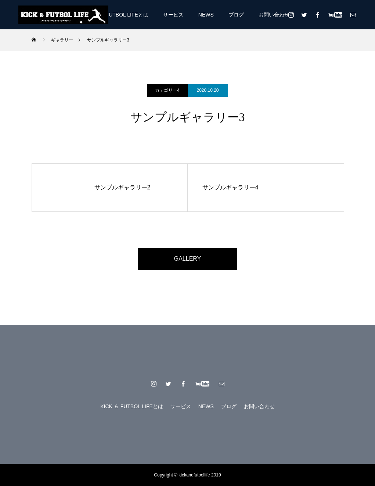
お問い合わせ (274, 15)
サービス (173, 15)
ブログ (236, 15)
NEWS (206, 15)
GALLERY (187, 258)
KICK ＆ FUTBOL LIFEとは (117, 15)
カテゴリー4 (167, 90)
